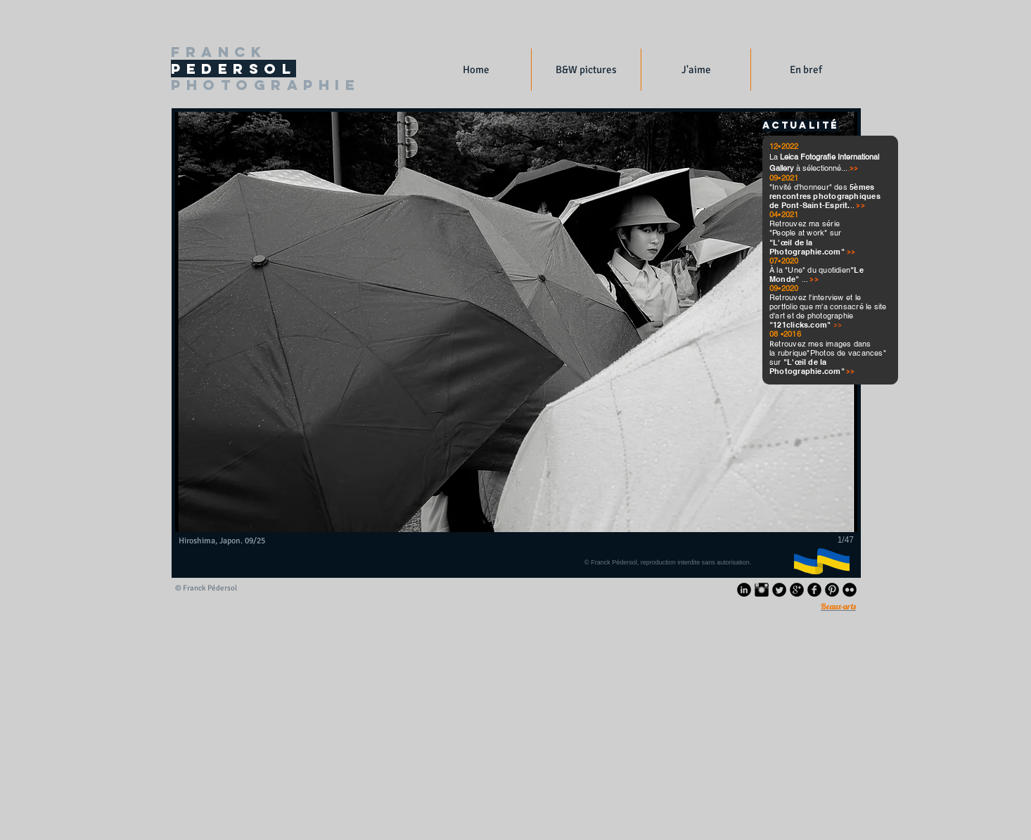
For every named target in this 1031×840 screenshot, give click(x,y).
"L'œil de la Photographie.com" (808, 247)
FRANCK (219, 51)
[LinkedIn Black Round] (744, 590)
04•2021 (785, 214)
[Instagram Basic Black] (762, 590)
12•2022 (784, 146)
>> (851, 252)
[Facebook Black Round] (814, 590)
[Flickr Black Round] (850, 590)
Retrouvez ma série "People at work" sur (805, 228)
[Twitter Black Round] (779, 590)
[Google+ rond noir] (797, 590)
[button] (586, 70)
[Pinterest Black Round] (832, 590)
